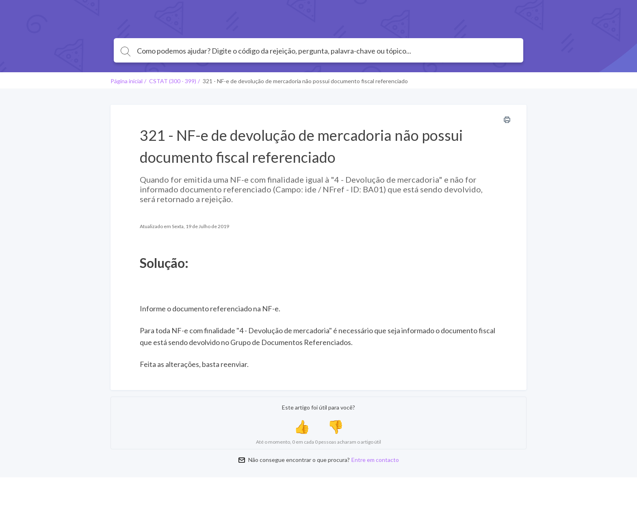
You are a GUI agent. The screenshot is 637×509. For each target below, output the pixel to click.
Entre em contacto (375, 459)
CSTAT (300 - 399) (172, 81)
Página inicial (126, 81)
